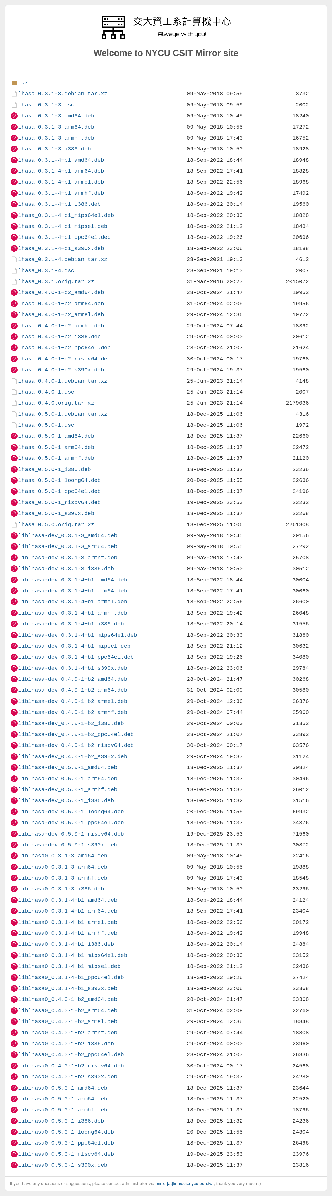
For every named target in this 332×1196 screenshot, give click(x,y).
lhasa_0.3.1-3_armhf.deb (56, 138)
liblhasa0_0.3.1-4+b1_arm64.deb (67, 911)
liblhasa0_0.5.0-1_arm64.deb (62, 1099)
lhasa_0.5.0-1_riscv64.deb (59, 502)
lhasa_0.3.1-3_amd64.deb (56, 116)
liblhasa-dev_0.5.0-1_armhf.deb (67, 789)
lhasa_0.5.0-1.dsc (46, 425)
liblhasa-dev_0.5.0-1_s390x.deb (67, 845)
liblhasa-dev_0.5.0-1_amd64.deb (67, 767)
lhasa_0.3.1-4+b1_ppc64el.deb (64, 237)
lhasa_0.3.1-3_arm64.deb (56, 127)
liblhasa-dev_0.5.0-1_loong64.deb (71, 812)
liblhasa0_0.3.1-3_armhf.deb (62, 878)
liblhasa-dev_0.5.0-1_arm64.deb (67, 779)
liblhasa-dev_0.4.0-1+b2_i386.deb (71, 723)
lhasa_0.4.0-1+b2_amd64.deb (61, 292)
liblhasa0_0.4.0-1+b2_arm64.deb (67, 1010)
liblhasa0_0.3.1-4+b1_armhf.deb (67, 933)
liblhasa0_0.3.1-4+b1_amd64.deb (67, 900)
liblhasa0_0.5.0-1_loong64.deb (66, 1132)
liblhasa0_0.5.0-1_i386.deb (61, 1121)
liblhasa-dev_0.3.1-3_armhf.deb (67, 558)
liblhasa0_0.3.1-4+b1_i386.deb (66, 944)
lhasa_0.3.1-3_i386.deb (54, 149)
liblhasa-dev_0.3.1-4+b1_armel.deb (72, 602)
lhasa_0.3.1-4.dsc (46, 270)
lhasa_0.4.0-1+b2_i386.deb (59, 337)
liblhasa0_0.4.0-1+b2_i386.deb (66, 1044)
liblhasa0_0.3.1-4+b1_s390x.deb (67, 988)
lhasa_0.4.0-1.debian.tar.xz (62, 381)
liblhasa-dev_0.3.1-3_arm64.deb (67, 546)
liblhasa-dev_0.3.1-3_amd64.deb (67, 535)
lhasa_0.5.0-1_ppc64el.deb (59, 491)
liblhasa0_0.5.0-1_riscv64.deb (66, 1154)
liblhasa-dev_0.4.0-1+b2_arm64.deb (72, 690)
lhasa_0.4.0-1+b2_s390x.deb (61, 370)
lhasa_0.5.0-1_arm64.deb (56, 447)
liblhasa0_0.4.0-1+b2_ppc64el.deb (71, 1054)
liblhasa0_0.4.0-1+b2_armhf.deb (67, 1033)
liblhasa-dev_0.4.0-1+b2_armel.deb (72, 701)
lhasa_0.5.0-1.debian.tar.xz (62, 414)
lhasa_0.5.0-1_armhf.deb (56, 458)
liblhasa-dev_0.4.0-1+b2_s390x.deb (72, 756)
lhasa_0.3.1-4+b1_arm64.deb (61, 171)
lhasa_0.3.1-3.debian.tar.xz (62, 94)
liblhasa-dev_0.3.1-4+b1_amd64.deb (72, 580)
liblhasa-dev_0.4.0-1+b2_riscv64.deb (76, 745)
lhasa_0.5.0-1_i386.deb (54, 469)
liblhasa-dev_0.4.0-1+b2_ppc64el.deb (76, 734)
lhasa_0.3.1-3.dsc (46, 105)
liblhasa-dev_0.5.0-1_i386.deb (66, 800)
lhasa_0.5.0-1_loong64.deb (59, 480)
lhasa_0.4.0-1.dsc (46, 392)
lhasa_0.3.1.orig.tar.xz (56, 281)
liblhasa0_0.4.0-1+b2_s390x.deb (67, 1077)
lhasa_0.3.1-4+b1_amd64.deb (61, 160)
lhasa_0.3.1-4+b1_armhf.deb (61, 193)
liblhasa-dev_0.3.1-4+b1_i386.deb (71, 624)
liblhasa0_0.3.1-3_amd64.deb (62, 856)
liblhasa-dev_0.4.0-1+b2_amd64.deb (72, 679)
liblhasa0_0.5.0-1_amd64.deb (62, 1088)
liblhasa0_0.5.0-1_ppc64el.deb (66, 1143)
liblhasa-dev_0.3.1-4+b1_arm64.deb (72, 591)
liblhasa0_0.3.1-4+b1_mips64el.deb (72, 955)
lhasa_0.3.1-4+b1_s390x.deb (61, 248)
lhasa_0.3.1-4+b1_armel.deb (61, 182)
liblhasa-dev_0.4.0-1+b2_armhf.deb (72, 712)
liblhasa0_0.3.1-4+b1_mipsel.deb (69, 966)
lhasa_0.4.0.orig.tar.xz (56, 403)
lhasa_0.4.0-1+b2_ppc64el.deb (64, 348)
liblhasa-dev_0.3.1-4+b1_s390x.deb (72, 668)
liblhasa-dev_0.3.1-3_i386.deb (66, 569)
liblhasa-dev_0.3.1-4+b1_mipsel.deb (74, 646)
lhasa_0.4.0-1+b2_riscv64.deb (64, 359)
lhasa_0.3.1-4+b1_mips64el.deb (66, 215)
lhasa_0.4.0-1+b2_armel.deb (61, 314)
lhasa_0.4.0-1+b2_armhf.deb (61, 326)
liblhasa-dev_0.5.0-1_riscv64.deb (71, 834)
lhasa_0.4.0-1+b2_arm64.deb (61, 304)
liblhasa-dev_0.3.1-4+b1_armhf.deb (72, 613)
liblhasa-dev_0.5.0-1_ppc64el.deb (71, 823)
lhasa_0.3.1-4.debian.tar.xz (62, 259)
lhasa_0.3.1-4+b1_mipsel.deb (62, 226)
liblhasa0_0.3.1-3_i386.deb (61, 889)
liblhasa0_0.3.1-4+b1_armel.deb (67, 922)
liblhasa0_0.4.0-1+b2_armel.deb (67, 1021)
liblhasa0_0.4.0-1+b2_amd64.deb (67, 999)
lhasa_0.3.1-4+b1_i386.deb (59, 204)
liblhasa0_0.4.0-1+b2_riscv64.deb (71, 1066)
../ (23, 83)
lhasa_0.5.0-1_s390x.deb (56, 513)
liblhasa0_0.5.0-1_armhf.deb (62, 1110)
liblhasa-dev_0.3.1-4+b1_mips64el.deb (77, 635)
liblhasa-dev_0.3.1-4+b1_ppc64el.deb (76, 657)
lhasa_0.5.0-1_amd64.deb (56, 436)
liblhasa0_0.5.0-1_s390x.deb (62, 1165)
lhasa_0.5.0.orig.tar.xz (56, 525)
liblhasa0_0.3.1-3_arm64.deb (62, 867)
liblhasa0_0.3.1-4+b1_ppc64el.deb (71, 977)
